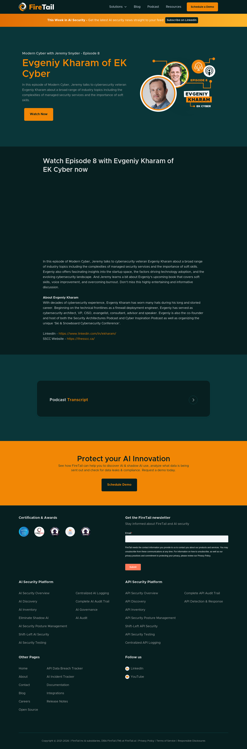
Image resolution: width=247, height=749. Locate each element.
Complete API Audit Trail (202, 593)
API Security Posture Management (150, 618)
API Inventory (135, 609)
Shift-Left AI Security (34, 634)
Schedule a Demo (202, 6)
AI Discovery (28, 601)
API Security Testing (140, 634)
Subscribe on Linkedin (182, 20)
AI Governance (87, 609)
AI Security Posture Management (43, 626)
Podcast (153, 6)
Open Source (28, 709)
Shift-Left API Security (141, 626)
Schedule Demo (119, 484)
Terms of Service (165, 741)
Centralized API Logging (143, 642)
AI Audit (81, 618)
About (23, 676)
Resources (173, 6)
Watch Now (40, 112)
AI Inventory (28, 609)
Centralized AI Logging (92, 593)
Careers (24, 701)
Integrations (55, 693)
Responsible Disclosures (191, 741)
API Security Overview (141, 593)
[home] (41, 7)
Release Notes (57, 701)
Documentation (58, 685)
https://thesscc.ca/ (81, 338)
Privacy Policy (146, 741)
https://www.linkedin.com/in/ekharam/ (87, 333)
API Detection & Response (203, 601)
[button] (118, 7)
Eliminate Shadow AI (34, 618)
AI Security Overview (34, 593)
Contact (24, 685)
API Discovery (135, 601)
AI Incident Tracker (60, 676)
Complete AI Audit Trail (92, 601)
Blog (137, 6)
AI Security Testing (32, 642)
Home (23, 668)
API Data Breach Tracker (65, 668)
